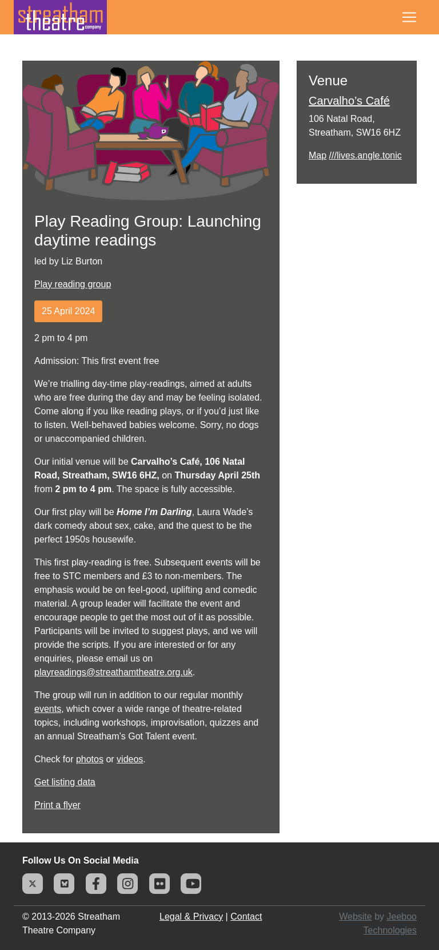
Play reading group (72, 284)
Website (355, 916)
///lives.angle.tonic (365, 155)
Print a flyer (57, 805)
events (47, 709)
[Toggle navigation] (409, 17)
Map (317, 155)
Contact (246, 916)
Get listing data (64, 782)
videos (130, 759)
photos (89, 759)
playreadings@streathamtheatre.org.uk (113, 672)
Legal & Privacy (191, 916)
